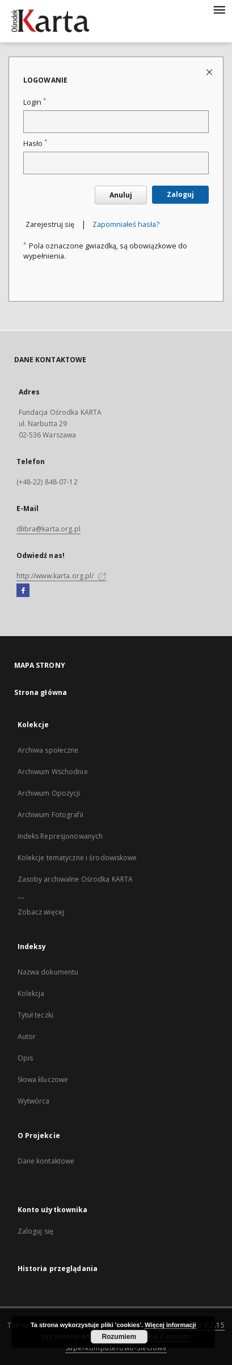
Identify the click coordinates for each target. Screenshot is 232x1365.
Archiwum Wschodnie (53, 771)
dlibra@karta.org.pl (48, 529)
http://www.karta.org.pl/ (61, 576)
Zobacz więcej (41, 912)
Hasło (35, 143)
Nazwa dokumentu (48, 972)
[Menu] (219, 9)
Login (34, 102)
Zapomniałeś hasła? (125, 224)
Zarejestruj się (50, 224)
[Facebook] (22, 591)
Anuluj (120, 195)
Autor (27, 1036)
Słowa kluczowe (43, 1079)
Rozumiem (119, 1337)
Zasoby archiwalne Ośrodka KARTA (75, 879)
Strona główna (41, 692)
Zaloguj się (36, 1231)
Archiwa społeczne (48, 750)
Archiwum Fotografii (50, 814)
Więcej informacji (170, 1324)
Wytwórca (34, 1101)
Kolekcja (31, 993)
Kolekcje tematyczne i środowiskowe (77, 857)
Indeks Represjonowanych (60, 836)
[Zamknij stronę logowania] (210, 71)
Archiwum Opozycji (49, 793)
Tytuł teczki (35, 1015)
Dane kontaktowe (46, 1161)
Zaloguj (180, 194)
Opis (25, 1058)
